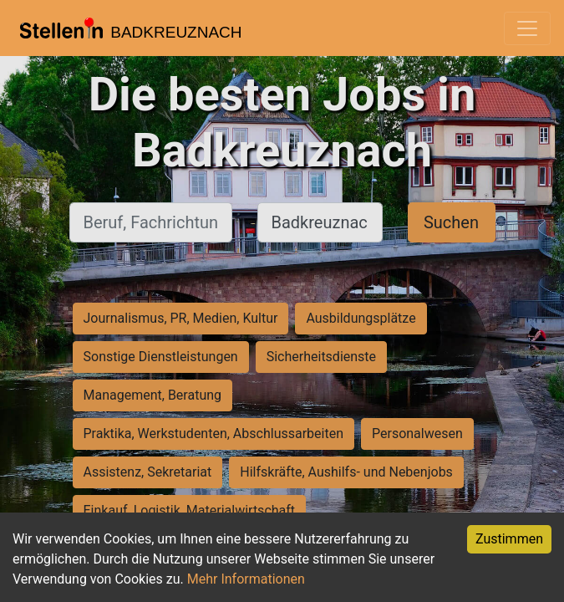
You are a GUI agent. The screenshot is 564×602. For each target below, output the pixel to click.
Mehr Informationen (246, 579)
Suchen (451, 222)
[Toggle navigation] (527, 28)
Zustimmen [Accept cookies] (509, 539)
